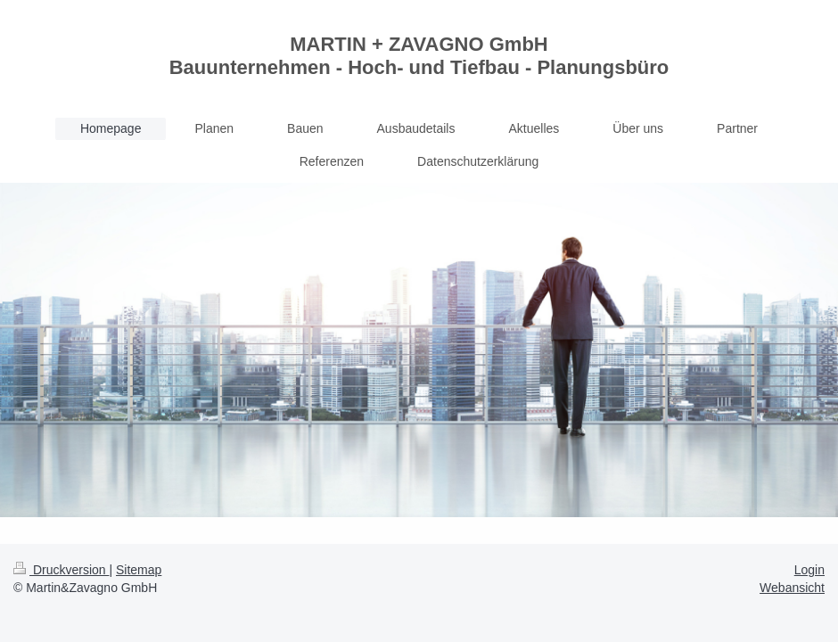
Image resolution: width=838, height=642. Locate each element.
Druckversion (61, 570)
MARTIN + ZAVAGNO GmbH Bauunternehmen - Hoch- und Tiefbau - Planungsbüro (419, 55)
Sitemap (138, 570)
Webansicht (792, 587)
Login (809, 570)
